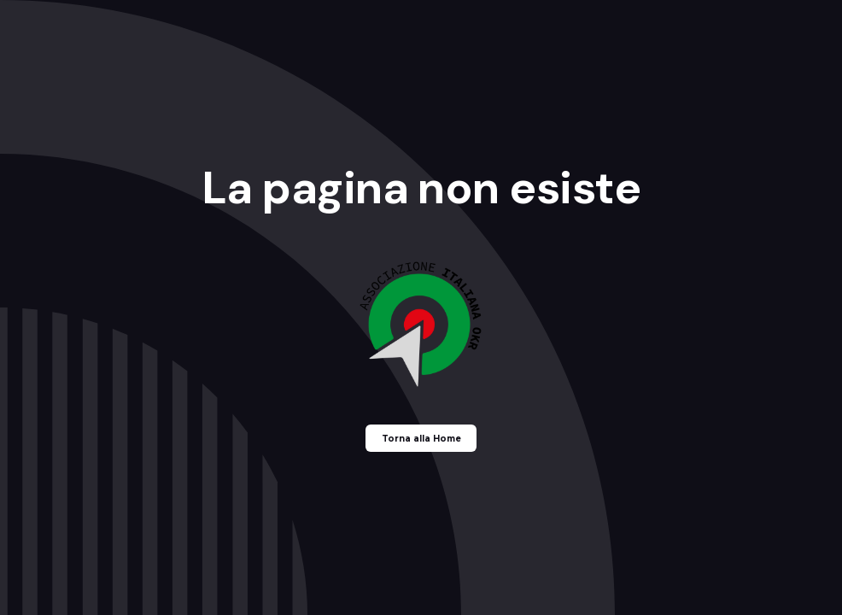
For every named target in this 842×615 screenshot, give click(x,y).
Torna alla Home (421, 438)
